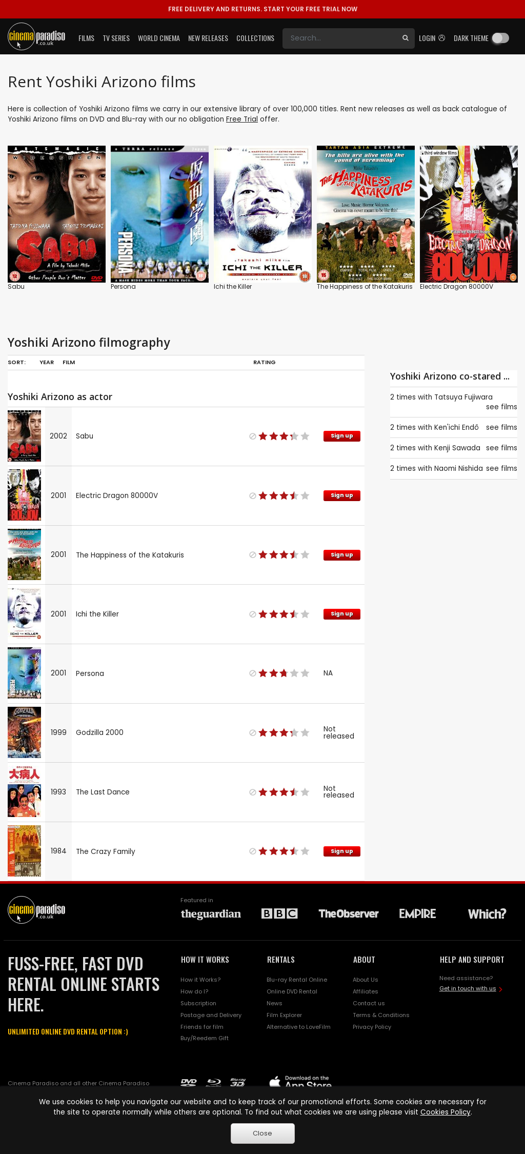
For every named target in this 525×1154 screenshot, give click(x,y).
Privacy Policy (372, 1027)
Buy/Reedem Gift (204, 1038)
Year (46, 362)
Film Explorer (284, 1015)
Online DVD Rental (292, 991)
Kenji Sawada (457, 448)
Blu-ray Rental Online (297, 980)
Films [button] (86, 37)
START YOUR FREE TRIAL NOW (262, 9)
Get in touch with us (467, 988)
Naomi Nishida (458, 468)
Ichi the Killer (233, 286)
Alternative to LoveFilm (299, 1027)
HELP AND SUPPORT (472, 959)
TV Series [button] (116, 37)
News (274, 1003)
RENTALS (281, 959)
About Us (365, 980)
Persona (123, 286)
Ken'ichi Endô (456, 427)
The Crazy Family (105, 852)
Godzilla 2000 (100, 733)
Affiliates (365, 991)
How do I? (194, 991)
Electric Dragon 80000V (456, 286)
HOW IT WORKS (205, 959)
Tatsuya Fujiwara (463, 397)
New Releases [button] (208, 37)
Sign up (342, 436)
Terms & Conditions (381, 1015)
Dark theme (471, 37)
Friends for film (202, 1027)
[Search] (339, 38)
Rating (264, 362)
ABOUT (364, 959)
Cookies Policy (445, 1112)
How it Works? (200, 980)
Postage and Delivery (210, 1015)
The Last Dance (103, 792)
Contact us (369, 1003)
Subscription (198, 1003)
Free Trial (242, 119)
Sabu (16, 286)
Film (69, 362)
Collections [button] (255, 37)
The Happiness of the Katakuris (365, 286)
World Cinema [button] (159, 37)
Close (262, 1133)
